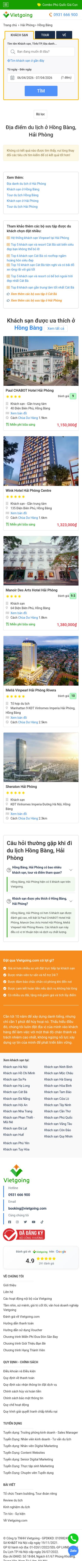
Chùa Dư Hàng (28, 418)
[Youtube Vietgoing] (34, 1222)
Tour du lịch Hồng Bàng (22, 195)
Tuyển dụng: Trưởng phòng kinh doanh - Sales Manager (40, 1432)
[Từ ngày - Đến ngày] (41, 78)
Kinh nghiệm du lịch (16, 1507)
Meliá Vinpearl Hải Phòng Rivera (31, 690)
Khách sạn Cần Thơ (57, 1111)
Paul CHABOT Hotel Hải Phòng (30, 390)
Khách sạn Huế (13, 1134)
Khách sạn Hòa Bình (58, 1085)
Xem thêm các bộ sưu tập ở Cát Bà (34, 294)
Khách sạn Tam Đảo (58, 1092)
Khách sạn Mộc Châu (58, 1073)
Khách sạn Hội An (15, 1105)
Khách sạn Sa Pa (14, 1079)
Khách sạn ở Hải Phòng (22, 201)
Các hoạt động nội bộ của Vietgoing (27, 1298)
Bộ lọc (40, 114)
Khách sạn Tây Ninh (57, 1105)
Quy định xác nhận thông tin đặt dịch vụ (30, 1384)
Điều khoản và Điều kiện (19, 1371)
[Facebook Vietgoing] (10, 1222)
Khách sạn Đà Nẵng (16, 1098)
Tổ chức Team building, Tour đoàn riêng (30, 1493)
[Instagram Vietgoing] (17, 1222)
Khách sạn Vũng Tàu (58, 1124)
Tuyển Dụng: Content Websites (24, 1452)
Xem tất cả (55, 328)
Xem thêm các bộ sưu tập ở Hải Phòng (36, 300)
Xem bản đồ (16, 413)
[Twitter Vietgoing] (26, 1222)
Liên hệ (8, 1292)
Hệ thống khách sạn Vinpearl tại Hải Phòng (40, 238)
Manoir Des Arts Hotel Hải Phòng (32, 590)
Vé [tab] (64, 35)
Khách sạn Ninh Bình (58, 1067)
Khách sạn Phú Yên (16, 1143)
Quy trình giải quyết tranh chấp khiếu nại (30, 1411)
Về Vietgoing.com (15, 1520)
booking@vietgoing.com (27, 1208)
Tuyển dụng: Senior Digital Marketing (28, 1459)
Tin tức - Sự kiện (14, 1514)
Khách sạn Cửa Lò (56, 1098)
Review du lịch (13, 1500)
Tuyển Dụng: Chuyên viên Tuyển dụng (28, 1473)
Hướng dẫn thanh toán (18, 1323)
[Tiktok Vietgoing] (42, 1222)
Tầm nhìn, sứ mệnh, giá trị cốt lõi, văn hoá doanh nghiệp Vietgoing (41, 1308)
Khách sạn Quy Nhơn (58, 1136)
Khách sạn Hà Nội (15, 1067)
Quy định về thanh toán (18, 1378)
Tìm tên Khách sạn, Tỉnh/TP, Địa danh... (32, 43)
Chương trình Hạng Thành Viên (24, 1350)
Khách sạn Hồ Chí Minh (19, 1073)
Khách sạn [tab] (19, 35)
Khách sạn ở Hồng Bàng (23, 189)
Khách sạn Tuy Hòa (16, 1149)
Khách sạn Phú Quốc (58, 1117)
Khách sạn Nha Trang (17, 1111)
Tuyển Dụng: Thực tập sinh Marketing (28, 1466)
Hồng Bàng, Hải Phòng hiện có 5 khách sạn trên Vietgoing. (40, 884)
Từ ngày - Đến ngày (19, 69)
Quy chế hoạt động (16, 1405)
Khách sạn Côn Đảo (57, 1130)
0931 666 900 (63, 14)
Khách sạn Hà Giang (58, 1079)
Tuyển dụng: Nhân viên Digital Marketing (30, 1446)
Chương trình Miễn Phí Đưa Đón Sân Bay (30, 1337)
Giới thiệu (9, 1285)
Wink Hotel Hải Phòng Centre (28, 490)
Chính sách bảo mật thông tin (23, 1398)
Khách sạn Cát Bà (15, 1092)
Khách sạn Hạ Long (16, 1085)
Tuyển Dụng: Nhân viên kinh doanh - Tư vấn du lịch (37, 1439)
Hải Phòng (27, 25)
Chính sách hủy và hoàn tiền (22, 1391)
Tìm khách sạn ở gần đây (25, 60)
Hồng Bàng (44, 25)
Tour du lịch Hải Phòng (22, 206)
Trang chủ (10, 25)
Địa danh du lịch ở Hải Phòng (26, 183)
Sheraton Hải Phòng (21, 787)
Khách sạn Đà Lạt (15, 1128)
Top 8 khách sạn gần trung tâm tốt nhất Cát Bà (42, 287)
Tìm (41, 91)
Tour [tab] (45, 35)
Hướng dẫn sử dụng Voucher (22, 1330)
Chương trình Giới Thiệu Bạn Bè (24, 1343)
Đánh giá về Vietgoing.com (21, 1316)
